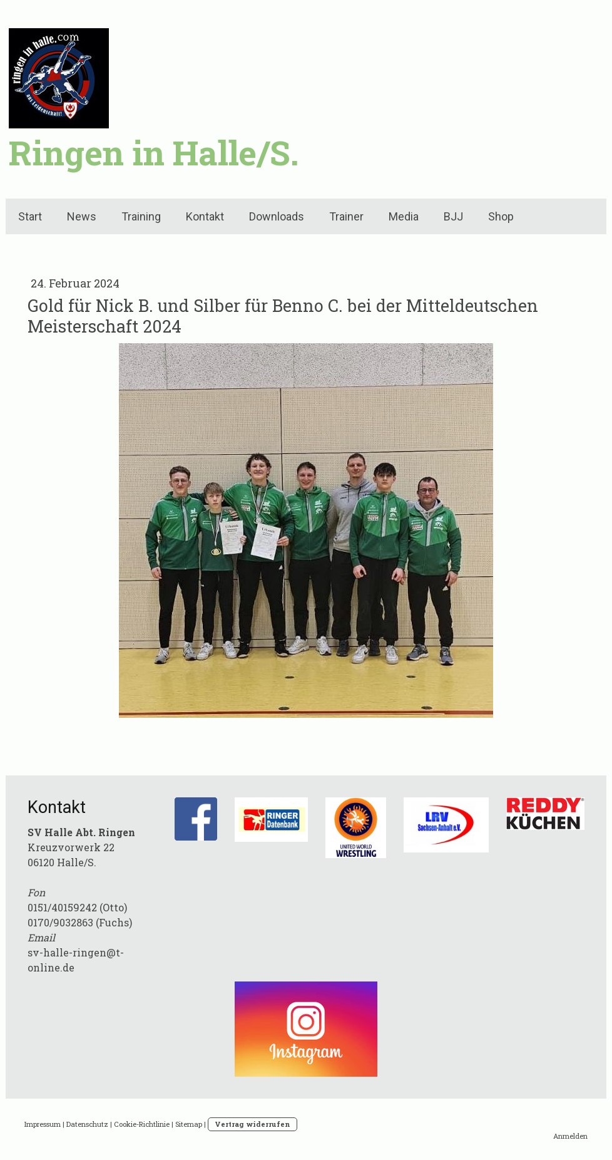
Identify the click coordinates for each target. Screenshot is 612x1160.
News (81, 216)
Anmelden (570, 1136)
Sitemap (188, 1124)
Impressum (42, 1124)
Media (404, 216)
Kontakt (205, 216)
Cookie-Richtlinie (142, 1124)
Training (141, 216)
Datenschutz (87, 1124)
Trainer (346, 216)
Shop (501, 216)
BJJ (453, 216)
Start (30, 216)
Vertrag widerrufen (252, 1124)
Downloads (276, 216)
